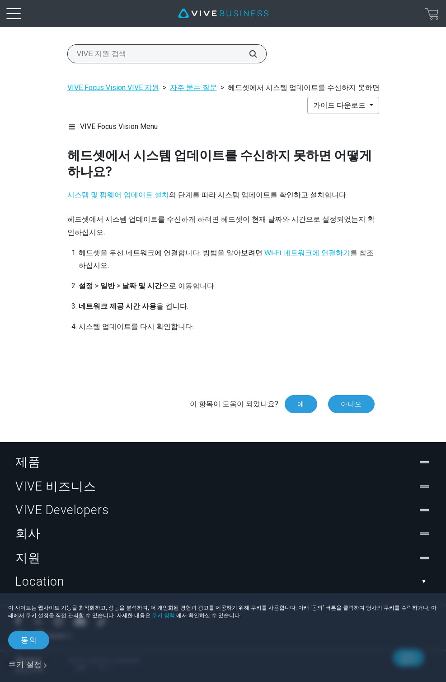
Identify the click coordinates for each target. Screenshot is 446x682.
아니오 (351, 404)
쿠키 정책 (163, 615)
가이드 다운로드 (340, 105)
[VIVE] (223, 13)
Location (223, 581)
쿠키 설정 (25, 664)
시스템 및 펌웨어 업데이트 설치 (118, 195)
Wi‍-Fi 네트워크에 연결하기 (307, 253)
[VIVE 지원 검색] (248, 54)
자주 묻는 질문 (193, 87)
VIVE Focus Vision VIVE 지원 (113, 87)
